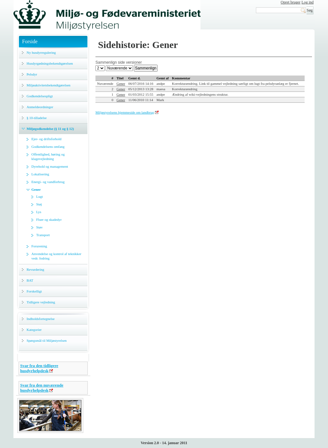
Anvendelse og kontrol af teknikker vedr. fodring (56, 256)
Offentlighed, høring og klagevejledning (48, 156)
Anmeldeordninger (40, 107)
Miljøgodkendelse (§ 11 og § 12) (50, 129)
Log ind (307, 2)
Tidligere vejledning (41, 302)
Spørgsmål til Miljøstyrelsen (47, 340)
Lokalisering (40, 174)
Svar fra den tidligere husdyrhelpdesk (39, 368)
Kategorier (34, 330)
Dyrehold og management (49, 166)
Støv (39, 227)
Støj (39, 204)
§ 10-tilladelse (37, 118)
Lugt (39, 196)
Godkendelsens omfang (48, 146)
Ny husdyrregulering (41, 52)
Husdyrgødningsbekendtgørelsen (50, 63)
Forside (29, 41)
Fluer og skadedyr (49, 219)
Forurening (39, 246)
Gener (36, 189)
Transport (43, 235)
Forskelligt (34, 291)
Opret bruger (290, 2)
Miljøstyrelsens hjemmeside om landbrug (124, 112)
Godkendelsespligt (40, 96)
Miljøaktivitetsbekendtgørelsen (48, 85)
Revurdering (35, 269)
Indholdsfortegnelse (40, 319)
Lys (38, 212)
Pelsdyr (32, 74)
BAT (30, 280)
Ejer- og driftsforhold (46, 139)
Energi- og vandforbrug (48, 182)
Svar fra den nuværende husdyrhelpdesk (41, 388)
